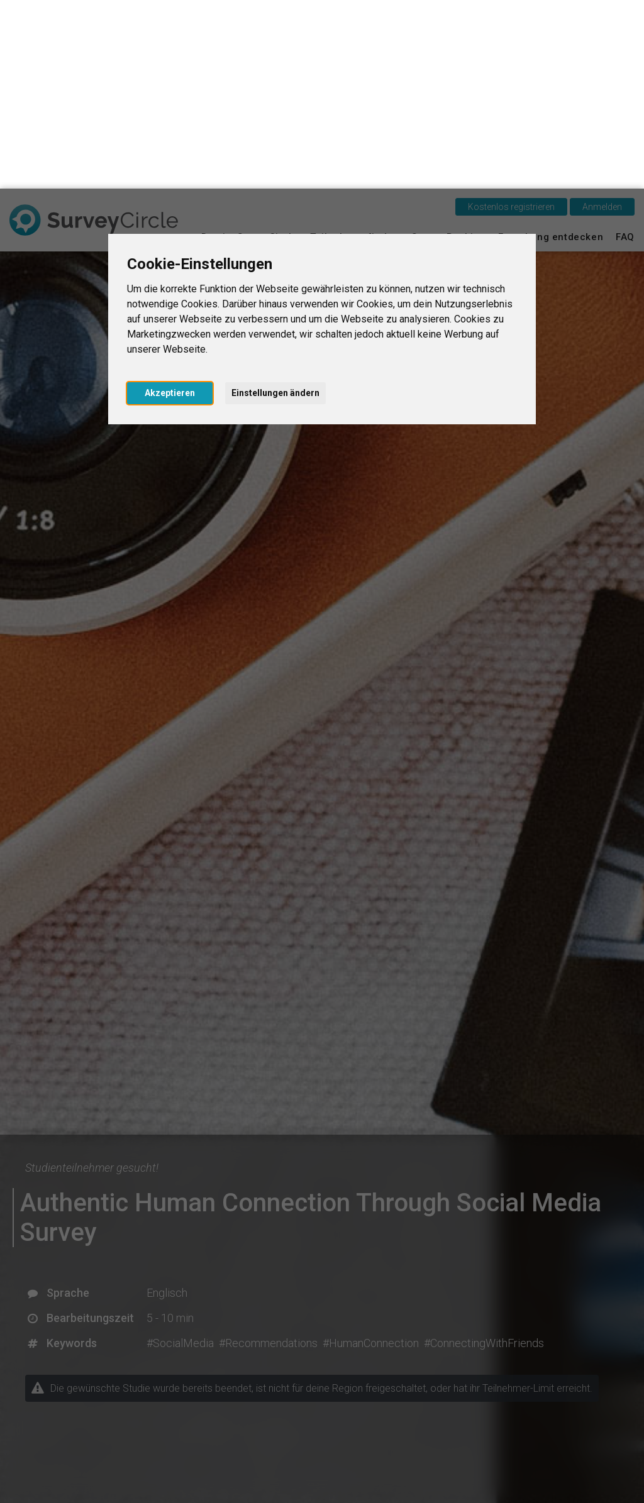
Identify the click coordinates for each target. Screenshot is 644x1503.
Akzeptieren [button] (169, 204)
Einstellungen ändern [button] (275, 204)
